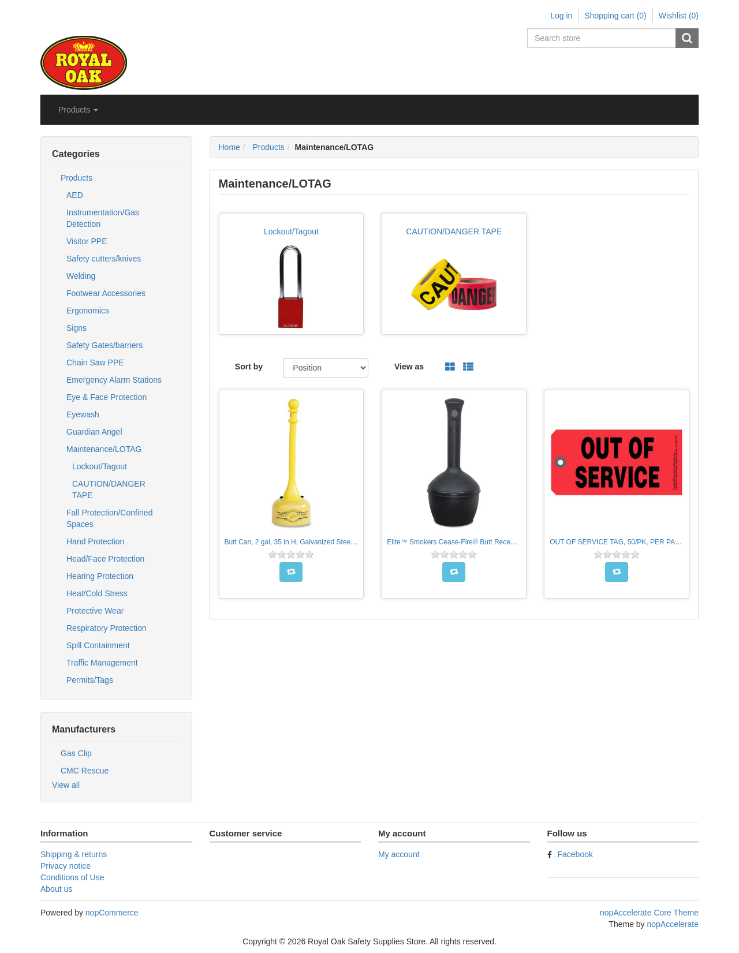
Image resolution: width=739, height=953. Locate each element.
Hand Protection (95, 541)
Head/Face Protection (105, 558)
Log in (561, 15)
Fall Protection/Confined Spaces (109, 518)
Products (76, 177)
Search (687, 38)
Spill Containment (98, 645)
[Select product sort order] (325, 368)
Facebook (575, 854)
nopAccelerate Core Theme (649, 912)
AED (74, 195)
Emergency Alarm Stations (114, 379)
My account (399, 854)
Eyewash (82, 414)
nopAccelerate (673, 924)
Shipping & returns (73, 854)
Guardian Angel (94, 431)
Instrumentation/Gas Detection (102, 218)
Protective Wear (95, 610)
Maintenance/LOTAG (103, 449)
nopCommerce (112, 912)
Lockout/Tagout (99, 466)
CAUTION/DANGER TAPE (108, 489)
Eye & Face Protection (106, 397)
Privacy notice (65, 865)
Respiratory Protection (106, 628)
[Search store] (602, 38)
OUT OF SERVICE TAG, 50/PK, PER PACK (617, 542)
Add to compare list (291, 572)
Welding (80, 276)
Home (229, 147)
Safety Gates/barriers (104, 345)
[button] (78, 109)
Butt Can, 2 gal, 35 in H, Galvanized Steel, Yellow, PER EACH (320, 542)
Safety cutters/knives (103, 258)
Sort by (249, 366)
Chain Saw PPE (95, 362)
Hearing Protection (99, 576)
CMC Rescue (85, 770)
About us (56, 889)
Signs (76, 327)
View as (409, 366)
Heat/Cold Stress (97, 593)
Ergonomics (87, 310)
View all (66, 785)
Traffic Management (102, 662)
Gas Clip (76, 753)
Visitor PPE (86, 241)
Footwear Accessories (105, 293)
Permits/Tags (89, 680)
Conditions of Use (72, 877)
